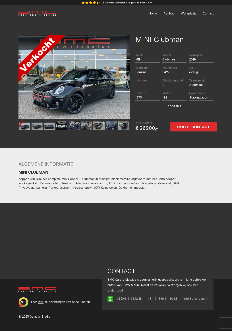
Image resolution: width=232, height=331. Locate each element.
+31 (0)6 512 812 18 (129, 298)
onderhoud (115, 290)
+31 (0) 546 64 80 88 (163, 298)
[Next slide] (124, 77)
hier (41, 302)
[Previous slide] (24, 77)
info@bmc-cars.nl (196, 298)
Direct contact (193, 127)
